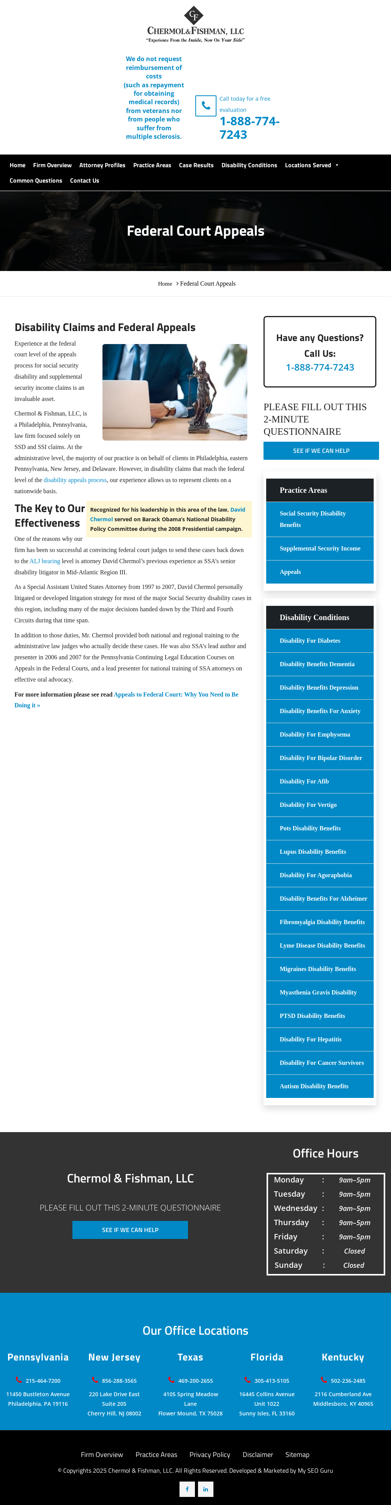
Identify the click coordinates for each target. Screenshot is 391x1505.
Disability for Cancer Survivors (322, 1062)
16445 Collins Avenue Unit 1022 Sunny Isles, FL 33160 (267, 1403)
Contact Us (84, 180)
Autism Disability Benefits (314, 1086)
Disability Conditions (249, 165)
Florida (267, 1357)
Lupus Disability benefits (313, 851)
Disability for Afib (304, 781)
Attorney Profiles (102, 165)
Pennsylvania (38, 1357)
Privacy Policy (210, 1454)
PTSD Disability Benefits (312, 1016)
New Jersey (114, 1357)
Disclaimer (258, 1454)
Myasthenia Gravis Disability (318, 992)
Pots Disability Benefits (310, 828)
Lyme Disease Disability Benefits (322, 945)
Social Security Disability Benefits (313, 519)
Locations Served (312, 165)
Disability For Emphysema (315, 734)
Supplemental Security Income (320, 548)
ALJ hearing (45, 561)
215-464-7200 (43, 1380)
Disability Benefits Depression (319, 687)
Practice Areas (152, 165)
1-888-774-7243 (250, 127)
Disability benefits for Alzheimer (324, 898)
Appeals (290, 572)
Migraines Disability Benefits (318, 969)
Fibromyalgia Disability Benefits (322, 922)
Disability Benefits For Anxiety (320, 711)
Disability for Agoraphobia (316, 875)
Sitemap (297, 1454)
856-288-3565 (119, 1380)
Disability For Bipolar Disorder (321, 758)
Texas (190, 1357)
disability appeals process (75, 480)
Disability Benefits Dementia (317, 664)
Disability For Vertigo (308, 805)
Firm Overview (52, 165)
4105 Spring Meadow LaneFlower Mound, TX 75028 (190, 1403)
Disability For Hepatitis (311, 1039)
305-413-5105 (272, 1380)
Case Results (196, 165)
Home (17, 165)
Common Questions (36, 180)
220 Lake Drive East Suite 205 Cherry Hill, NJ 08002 (114, 1403)
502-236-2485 (348, 1380)
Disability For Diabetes (310, 640)
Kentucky (343, 1357)
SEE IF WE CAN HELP (321, 450)
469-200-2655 (195, 1380)
